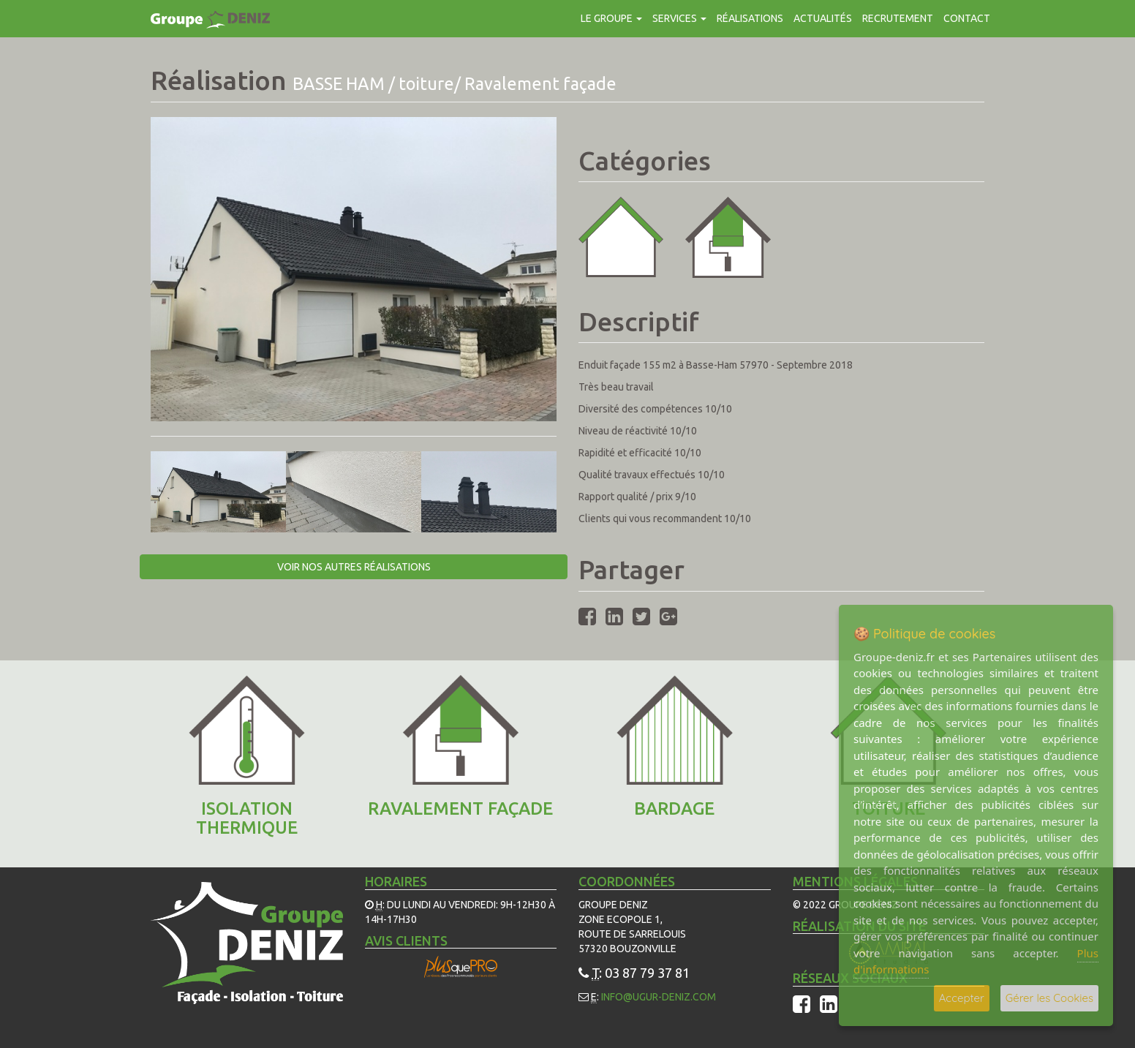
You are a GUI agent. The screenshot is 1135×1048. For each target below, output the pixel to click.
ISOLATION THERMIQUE (247, 818)
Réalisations (750, 18)
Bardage (674, 808)
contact (966, 18)
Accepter (961, 998)
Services (679, 18)
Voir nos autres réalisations (354, 567)
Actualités (822, 18)
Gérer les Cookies (1049, 998)
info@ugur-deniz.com (658, 997)
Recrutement (897, 18)
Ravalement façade (460, 808)
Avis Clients (406, 940)
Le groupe (611, 18)
